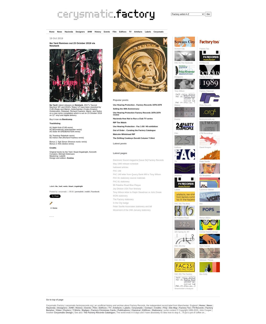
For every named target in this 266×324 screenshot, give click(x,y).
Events (107, 32)
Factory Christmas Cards (103, 310)
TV (130, 32)
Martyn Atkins (205, 218)
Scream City (180, 49)
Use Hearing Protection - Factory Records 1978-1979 (137, 105)
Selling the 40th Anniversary (126, 109)
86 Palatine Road (182, 218)
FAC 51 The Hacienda (184, 63)
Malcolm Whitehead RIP (124, 134)
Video (59, 310)
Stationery (157, 310)
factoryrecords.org (207, 119)
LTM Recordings (206, 133)
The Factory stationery (123, 199)
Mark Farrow (205, 246)
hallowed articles (120, 167)
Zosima (70, 158)
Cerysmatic (159, 32)
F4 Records (204, 63)
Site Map (173, 308)
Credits (157, 308)
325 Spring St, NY (182, 232)
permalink (79, 192)
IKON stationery (120, 196)
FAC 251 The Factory (183, 274)
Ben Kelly (203, 274)
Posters (67, 310)
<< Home (53, 208)
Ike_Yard (58, 186)
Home (51, 32)
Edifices (122, 32)
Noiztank (79, 105)
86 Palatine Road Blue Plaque (127, 185)
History (98, 32)
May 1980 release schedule (125, 164)
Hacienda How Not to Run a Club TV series (133, 119)
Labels (148, 32)
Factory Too (204, 49)
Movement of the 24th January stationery (132, 210)
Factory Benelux (206, 77)
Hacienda (69, 32)
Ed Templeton (205, 175)
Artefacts (138, 32)
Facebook (95, 192)
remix (65, 186)
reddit (87, 192)
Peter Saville (205, 161)
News (59, 32)
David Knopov (205, 147)
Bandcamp (67, 119)
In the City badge (121, 203)
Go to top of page (54, 300)
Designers (80, 32)
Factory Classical (207, 91)
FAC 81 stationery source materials (129, 178)
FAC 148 (117, 171)
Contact (148, 308)
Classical (135, 310)
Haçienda (50, 308)
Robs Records (205, 105)
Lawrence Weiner (207, 190)
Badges (85, 310)
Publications (124, 310)
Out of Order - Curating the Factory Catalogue (134, 130)
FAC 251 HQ (180, 260)
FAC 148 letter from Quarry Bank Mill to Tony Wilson (137, 174)
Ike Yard (53, 105)
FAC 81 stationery (121, 181)
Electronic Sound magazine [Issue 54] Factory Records (138, 160)
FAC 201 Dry (180, 246)
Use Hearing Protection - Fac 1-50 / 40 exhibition (135, 126)
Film (115, 32)
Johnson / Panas (206, 260)
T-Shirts (76, 310)
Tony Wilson (180, 91)
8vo (201, 204)
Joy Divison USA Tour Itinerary (127, 189)
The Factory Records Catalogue (99, 312)
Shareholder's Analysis (184, 289)
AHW (90, 32)
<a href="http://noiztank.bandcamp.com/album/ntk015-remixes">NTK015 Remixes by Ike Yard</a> (76, 171)
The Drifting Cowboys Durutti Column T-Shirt (134, 138)
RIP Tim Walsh (119, 123)
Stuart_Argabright (76, 186)
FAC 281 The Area (182, 204)
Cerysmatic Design (63, 312)
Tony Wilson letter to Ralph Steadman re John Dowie (137, 192)
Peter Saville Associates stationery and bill (132, 206)
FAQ (165, 308)
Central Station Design (209, 232)
